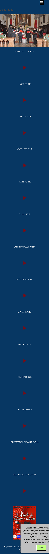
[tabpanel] (24, 51)
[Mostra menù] (42, 2)
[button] (24, 67)
